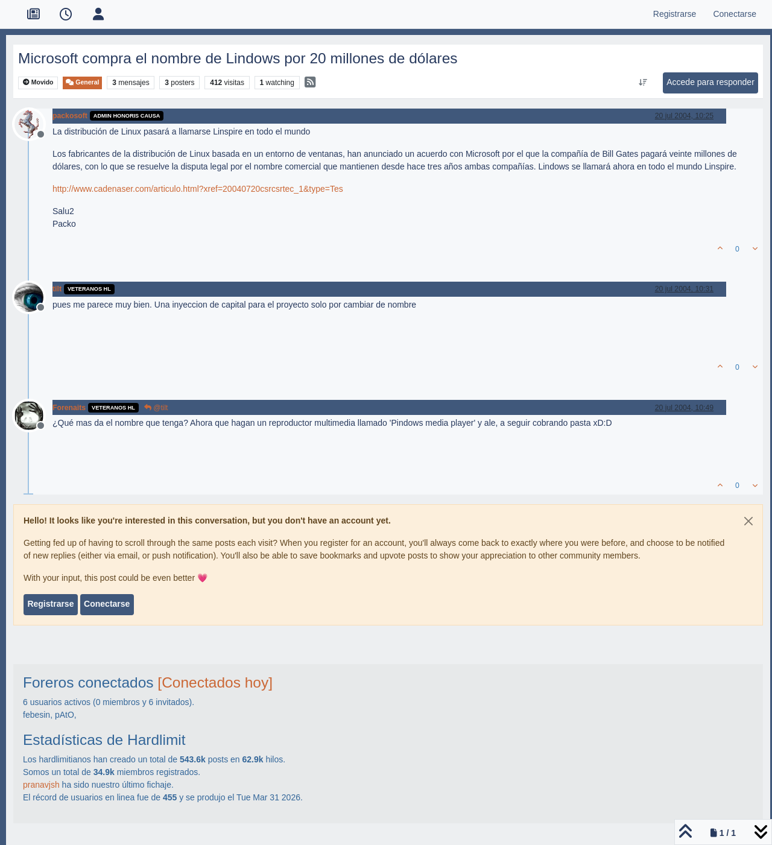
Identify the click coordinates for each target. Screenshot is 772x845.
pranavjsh (41, 785)
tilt (57, 289)
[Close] (748, 521)
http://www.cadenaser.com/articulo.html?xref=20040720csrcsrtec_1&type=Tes (197, 189)
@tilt (156, 408)
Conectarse (107, 604)
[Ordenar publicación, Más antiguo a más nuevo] (643, 82)
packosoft (69, 116)
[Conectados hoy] (215, 682)
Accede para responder (710, 82)
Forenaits (69, 408)
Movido (38, 82)
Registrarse (50, 604)
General (82, 82)
